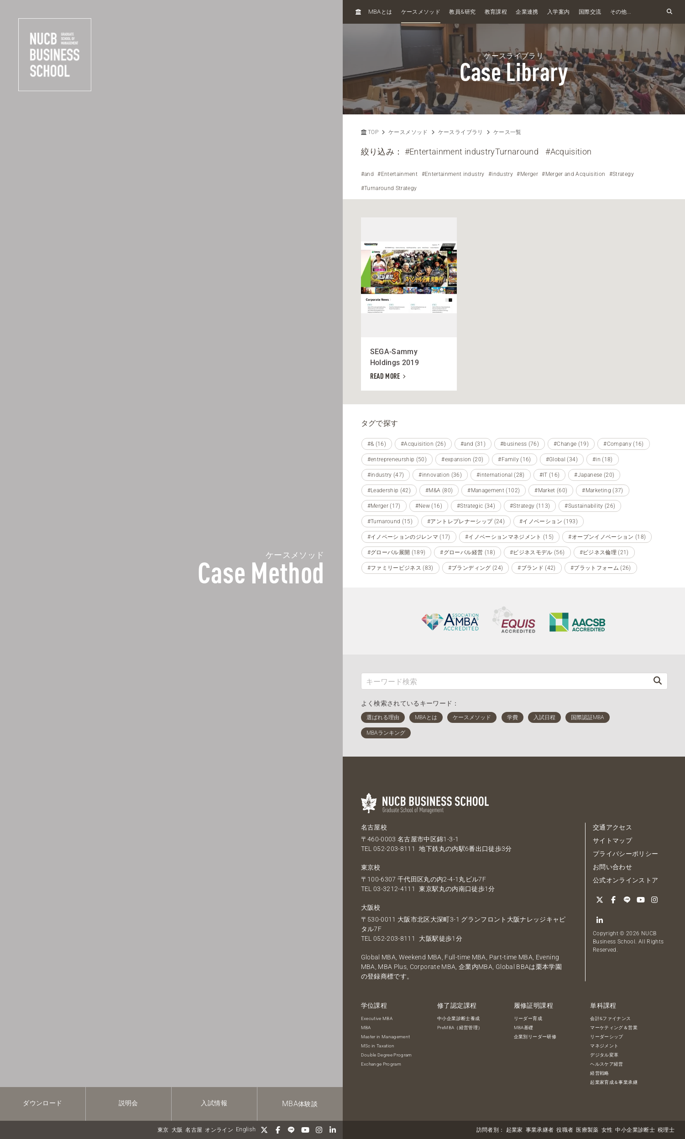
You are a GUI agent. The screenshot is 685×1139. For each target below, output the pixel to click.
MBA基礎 (523, 1027)
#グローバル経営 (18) (467, 552)
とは (380, 11)
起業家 (514, 1130)
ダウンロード (42, 1103)
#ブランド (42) (537, 568)
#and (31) (473, 444)
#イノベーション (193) (548, 521)
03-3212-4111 (394, 888)
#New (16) (428, 506)
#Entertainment (397, 174)
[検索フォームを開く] (669, 11)
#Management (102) (493, 490)
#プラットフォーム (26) (600, 568)
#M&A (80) (439, 490)
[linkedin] (333, 1130)
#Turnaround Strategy (389, 188)
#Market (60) (550, 490)
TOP (369, 132)
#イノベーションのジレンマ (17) (408, 537)
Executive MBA (377, 1018)
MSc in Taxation (378, 1045)
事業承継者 (540, 1130)
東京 (163, 1130)
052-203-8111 (394, 848)
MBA (366, 1027)
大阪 (177, 1130)
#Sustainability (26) (590, 506)
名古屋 (193, 1130)
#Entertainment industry (453, 174)
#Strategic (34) (476, 506)
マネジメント (604, 1045)
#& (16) (376, 444)
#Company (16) (623, 444)
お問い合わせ (612, 867)
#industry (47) (385, 475)
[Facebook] (278, 1130)
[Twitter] (264, 1130)
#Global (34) (562, 459)
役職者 (564, 1130)
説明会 (128, 1103)
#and (367, 174)
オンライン (219, 1130)
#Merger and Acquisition (573, 174)
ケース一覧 (507, 132)
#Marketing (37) (602, 490)
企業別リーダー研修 (535, 1036)
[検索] (657, 681)
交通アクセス (612, 827)
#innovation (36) (440, 475)
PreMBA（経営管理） (459, 1027)
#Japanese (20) (594, 475)
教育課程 (496, 12)
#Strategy (621, 174)
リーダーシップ (606, 1036)
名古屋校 (374, 827)
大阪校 (371, 907)
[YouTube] (305, 1130)
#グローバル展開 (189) (396, 552)
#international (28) (500, 475)
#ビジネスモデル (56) (537, 552)
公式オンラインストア (626, 880)
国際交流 (590, 12)
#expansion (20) (462, 459)
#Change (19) (571, 444)
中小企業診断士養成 (458, 1018)
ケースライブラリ (460, 132)
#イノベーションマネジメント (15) (509, 537)
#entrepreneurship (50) (397, 459)
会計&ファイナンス (610, 1018)
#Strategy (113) (530, 506)
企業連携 (527, 12)
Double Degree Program (386, 1054)
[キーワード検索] (504, 681)
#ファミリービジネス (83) (400, 568)
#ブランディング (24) (475, 568)
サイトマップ (612, 840)
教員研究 (462, 11)
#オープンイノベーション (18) (607, 537)
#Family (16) (514, 459)
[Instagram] (319, 1130)
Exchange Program (381, 1064)
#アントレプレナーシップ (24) (466, 521)
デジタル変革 (604, 1054)
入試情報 (214, 1103)
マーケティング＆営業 (614, 1027)
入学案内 (558, 12)
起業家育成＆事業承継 (614, 1082)
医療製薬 (587, 1130)
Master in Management (385, 1036)
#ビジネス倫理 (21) (604, 552)
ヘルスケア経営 (606, 1064)
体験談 (300, 1103)
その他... (621, 12)
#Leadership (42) (389, 490)
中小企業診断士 (634, 1130)
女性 (607, 1130)
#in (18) (602, 459)
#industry (500, 174)
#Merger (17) (384, 506)
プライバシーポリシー (626, 853)
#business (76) (519, 444)
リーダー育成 (528, 1018)
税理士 (666, 1130)
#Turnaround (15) (390, 521)
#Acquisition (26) (423, 444)
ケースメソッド (420, 12)
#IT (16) (549, 475)
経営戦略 (599, 1073)
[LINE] (291, 1130)
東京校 (371, 867)
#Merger (527, 174)
